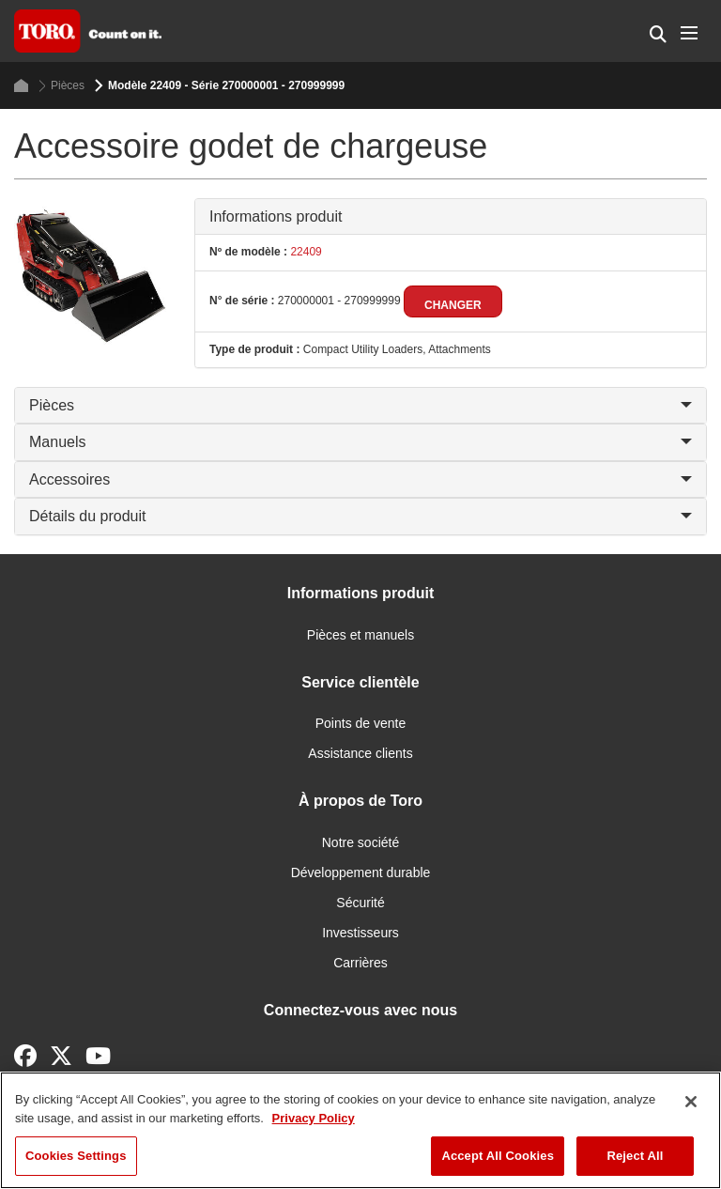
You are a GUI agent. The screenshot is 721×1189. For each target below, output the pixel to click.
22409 (304, 251)
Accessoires (360, 479)
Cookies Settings (76, 1156)
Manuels (360, 442)
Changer (453, 305)
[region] (360, 1130)
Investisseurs (360, 932)
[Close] (691, 1101)
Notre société (360, 842)
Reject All (634, 1156)
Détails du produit (360, 516)
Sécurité (360, 902)
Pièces (61, 86)
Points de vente (361, 723)
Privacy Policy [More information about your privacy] (313, 1118)
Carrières (360, 962)
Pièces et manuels (360, 634)
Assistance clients (360, 753)
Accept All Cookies (497, 1156)
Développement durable (361, 872)
